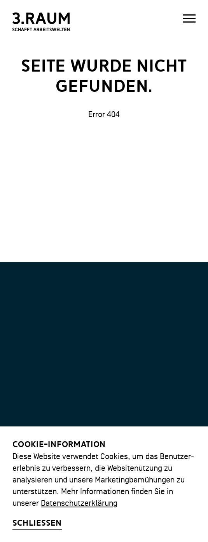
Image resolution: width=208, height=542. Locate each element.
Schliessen (37, 523)
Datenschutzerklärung (79, 503)
